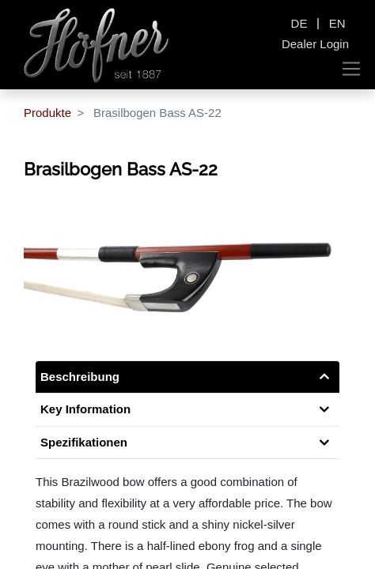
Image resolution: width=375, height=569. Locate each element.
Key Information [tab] (85, 409)
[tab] (187, 443)
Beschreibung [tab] (79, 376)
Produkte (47, 112)
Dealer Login (315, 44)
